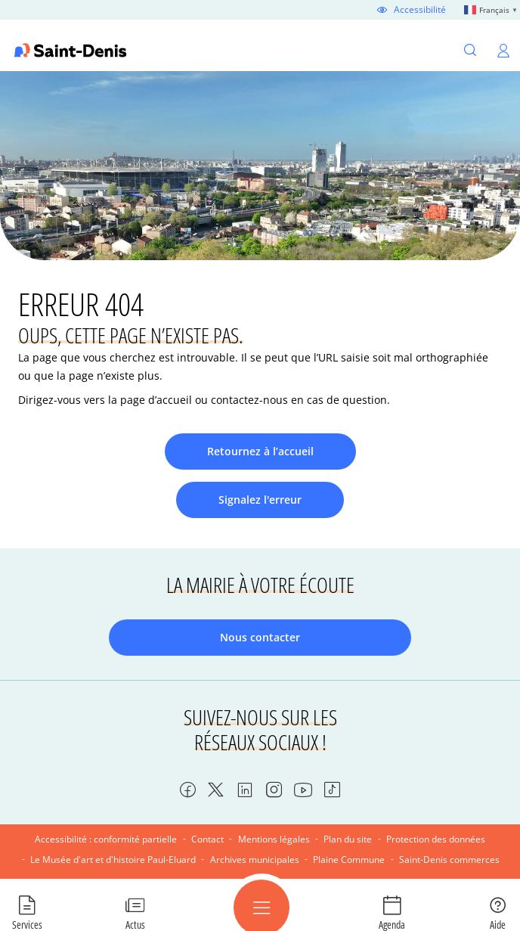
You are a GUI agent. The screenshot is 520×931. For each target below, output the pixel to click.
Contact (207, 839)
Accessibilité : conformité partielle (106, 839)
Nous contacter (260, 637)
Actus (135, 924)
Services (27, 924)
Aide (498, 924)
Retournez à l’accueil (260, 451)
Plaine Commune (349, 859)
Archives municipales (254, 859)
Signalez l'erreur (260, 499)
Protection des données (435, 839)
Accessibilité (420, 10)
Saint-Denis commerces (449, 859)
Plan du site (347, 839)
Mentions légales (274, 839)
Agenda (392, 924)
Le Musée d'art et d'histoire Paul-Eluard (113, 859)
